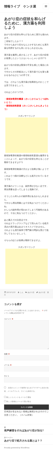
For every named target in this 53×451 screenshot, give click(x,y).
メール (8, 365)
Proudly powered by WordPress (16, 447)
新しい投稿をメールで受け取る (18, 401)
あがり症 (31, 292)
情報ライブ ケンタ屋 (20, 6)
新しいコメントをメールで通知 (18, 397)
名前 (7, 354)
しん (21, 292)
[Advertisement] (26, 135)
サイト (6, 376)
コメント (8, 319)
